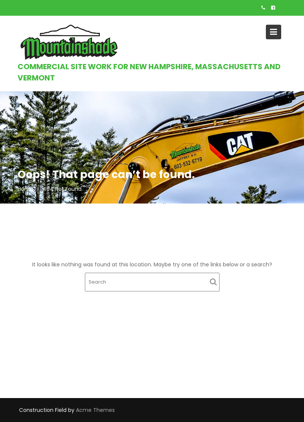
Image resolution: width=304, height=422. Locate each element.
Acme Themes (95, 410)
